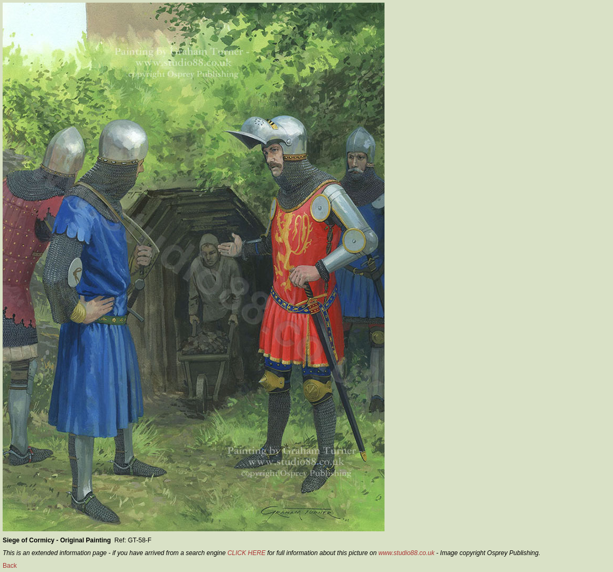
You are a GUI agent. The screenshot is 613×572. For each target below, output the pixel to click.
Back (10, 565)
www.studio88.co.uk (406, 553)
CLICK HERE (246, 553)
